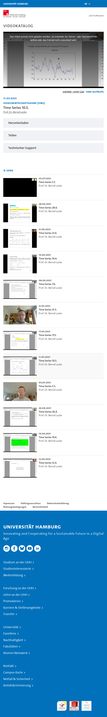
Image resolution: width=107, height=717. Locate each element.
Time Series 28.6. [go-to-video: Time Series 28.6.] (48, 207)
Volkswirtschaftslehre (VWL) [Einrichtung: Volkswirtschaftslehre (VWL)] (24, 103)
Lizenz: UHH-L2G (73, 92)
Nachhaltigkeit (13, 640)
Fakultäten (10, 646)
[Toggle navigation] (103, 3)
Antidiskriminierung (17, 685)
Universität (10, 627)
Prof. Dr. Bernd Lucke (15, 112)
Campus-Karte (13, 672)
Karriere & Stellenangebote (22, 608)
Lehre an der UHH (15, 595)
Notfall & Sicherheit (16, 679)
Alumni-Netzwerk (15, 653)
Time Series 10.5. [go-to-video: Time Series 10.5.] (48, 360)
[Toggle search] (95, 3)
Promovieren (12, 601)
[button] (86, 4)
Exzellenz (9, 633)
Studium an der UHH (17, 562)
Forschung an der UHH (18, 588)
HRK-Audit (85, 704)
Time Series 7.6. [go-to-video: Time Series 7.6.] (47, 284)
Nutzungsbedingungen (14, 506)
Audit (72, 703)
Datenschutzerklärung (58, 503)
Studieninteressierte (17, 569)
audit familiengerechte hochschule (62, 706)
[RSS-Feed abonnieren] (4, 170)
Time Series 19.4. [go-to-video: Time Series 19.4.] (48, 437)
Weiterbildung (13, 575)
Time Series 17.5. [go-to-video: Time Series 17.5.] (48, 335)
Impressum (8, 503)
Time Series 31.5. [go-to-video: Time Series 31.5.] (48, 309)
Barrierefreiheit (40, 506)
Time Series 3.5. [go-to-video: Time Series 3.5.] (47, 386)
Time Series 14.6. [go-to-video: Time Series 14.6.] (48, 258)
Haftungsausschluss (31, 503)
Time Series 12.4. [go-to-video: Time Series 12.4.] (48, 462)
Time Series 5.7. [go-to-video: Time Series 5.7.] (47, 182)
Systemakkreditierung (99, 703)
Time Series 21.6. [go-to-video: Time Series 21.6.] (48, 233)
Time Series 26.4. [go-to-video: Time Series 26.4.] (48, 411)
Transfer (9, 614)
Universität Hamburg (15, 3)
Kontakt (8, 666)
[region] (53, 123)
